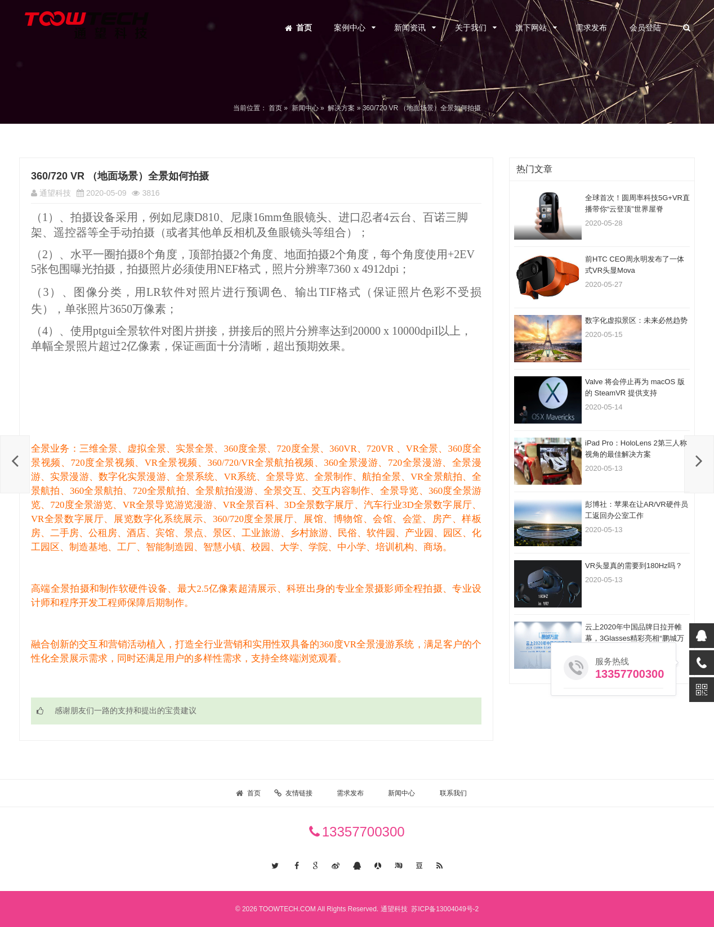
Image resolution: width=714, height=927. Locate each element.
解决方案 (341, 108)
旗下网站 (531, 27)
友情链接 (299, 793)
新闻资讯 (410, 27)
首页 (304, 27)
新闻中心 (305, 108)
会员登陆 (645, 27)
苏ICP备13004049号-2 (444, 909)
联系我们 (453, 793)
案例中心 (349, 27)
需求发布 (591, 27)
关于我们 (471, 27)
